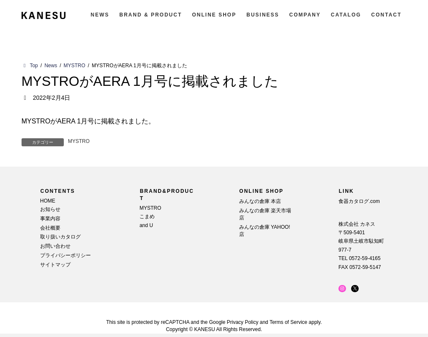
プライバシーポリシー (65, 255)
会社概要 (50, 227)
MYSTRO (79, 141)
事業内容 (50, 219)
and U (146, 225)
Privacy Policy (243, 322)
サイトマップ (55, 264)
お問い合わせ (55, 246)
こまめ (147, 216)
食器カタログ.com (359, 201)
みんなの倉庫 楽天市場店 (265, 214)
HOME (47, 201)
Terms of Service (288, 322)
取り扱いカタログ (60, 237)
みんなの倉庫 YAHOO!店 (264, 230)
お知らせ (50, 209)
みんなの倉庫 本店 (260, 201)
